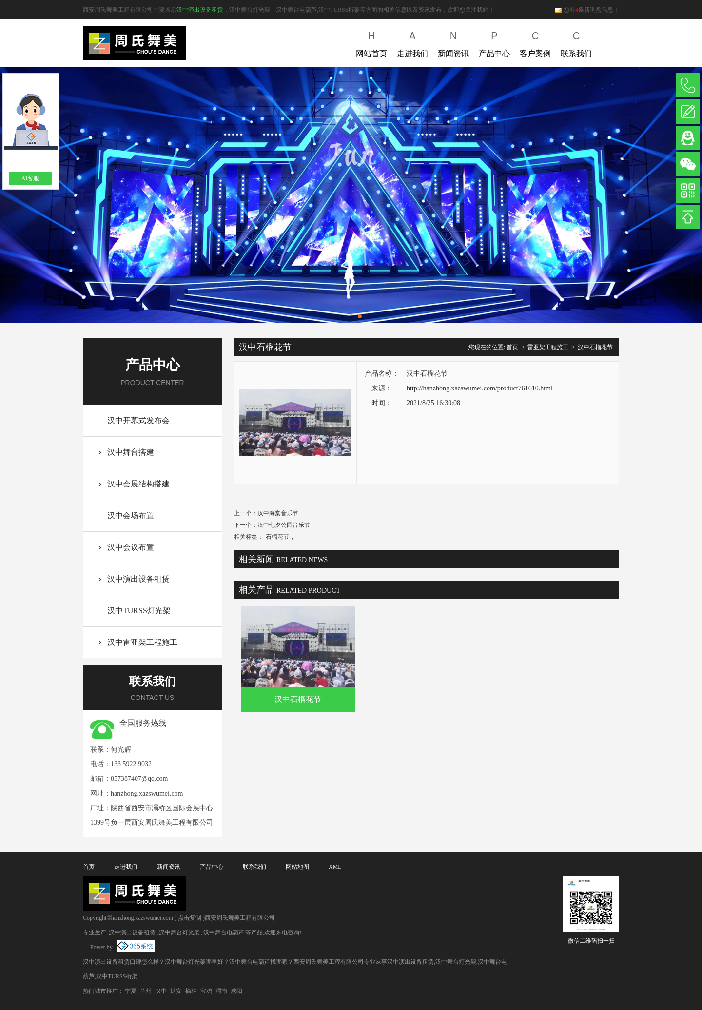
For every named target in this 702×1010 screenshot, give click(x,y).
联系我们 (576, 42)
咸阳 (236, 991)
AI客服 (30, 178)
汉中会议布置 (130, 547)
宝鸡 (206, 991)
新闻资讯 (453, 42)
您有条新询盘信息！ (586, 9)
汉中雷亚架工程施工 (142, 642)
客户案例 (535, 42)
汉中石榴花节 (595, 347)
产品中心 (494, 42)
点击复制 (189, 917)
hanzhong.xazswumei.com (147, 793)
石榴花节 (277, 536)
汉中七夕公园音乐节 (283, 525)
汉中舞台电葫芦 (223, 932)
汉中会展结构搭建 (138, 484)
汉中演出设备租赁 (199, 9)
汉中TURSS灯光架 (139, 610)
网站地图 (297, 866)
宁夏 (130, 991)
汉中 (161, 991)
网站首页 (371, 42)
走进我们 (412, 42)
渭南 (221, 991)
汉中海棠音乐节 (277, 513)
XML (335, 866)
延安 (176, 991)
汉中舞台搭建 (130, 452)
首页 (512, 347)
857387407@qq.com (139, 778)
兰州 (146, 991)
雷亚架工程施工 (547, 347)
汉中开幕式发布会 (138, 420)
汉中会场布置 (130, 515)
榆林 (191, 991)
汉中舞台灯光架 (179, 932)
